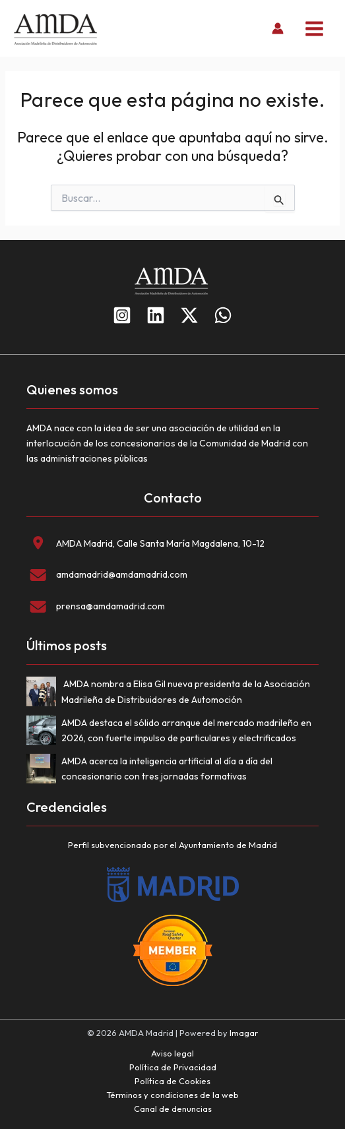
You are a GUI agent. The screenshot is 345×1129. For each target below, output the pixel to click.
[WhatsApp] (223, 315)
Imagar (244, 1032)
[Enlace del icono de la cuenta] (278, 28)
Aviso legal (172, 1053)
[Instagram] (122, 315)
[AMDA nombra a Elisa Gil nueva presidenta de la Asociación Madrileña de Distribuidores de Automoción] (43, 694)
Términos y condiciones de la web (172, 1094)
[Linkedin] (155, 315)
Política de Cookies (172, 1081)
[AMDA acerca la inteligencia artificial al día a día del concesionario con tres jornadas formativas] (43, 771)
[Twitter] (189, 315)
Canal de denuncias (173, 1108)
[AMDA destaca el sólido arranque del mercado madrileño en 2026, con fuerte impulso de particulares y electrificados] (43, 733)
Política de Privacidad (172, 1067)
